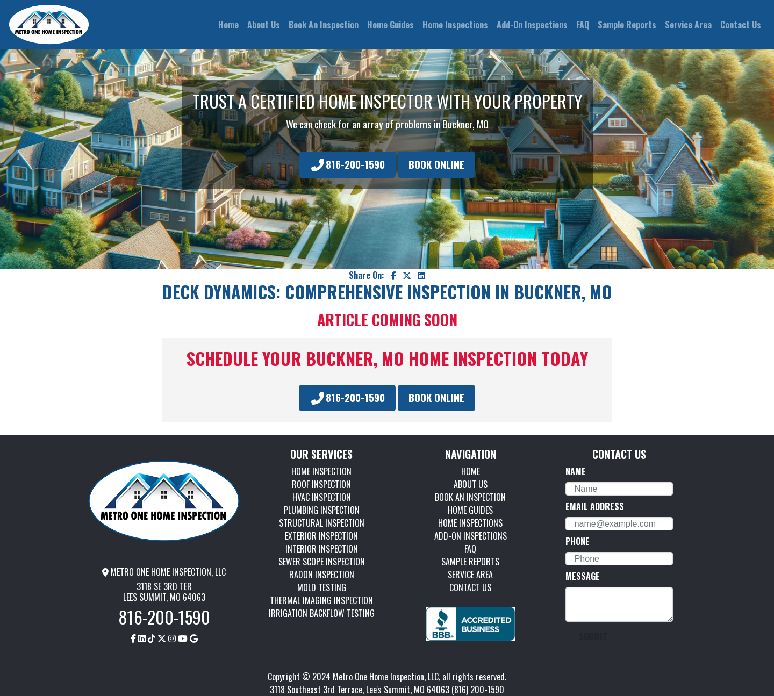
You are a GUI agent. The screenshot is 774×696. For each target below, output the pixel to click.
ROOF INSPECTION (321, 484)
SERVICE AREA (470, 574)
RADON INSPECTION (321, 574)
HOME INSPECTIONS (470, 522)
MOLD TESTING (321, 587)
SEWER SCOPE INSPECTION (321, 561)
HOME (470, 471)
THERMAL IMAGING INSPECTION (321, 600)
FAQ (470, 548)
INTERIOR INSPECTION (321, 548)
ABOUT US (471, 484)
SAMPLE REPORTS (470, 561)
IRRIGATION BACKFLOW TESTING (322, 613)
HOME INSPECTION (321, 471)
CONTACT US (470, 587)
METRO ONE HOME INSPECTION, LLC (164, 571)
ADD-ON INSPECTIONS (470, 535)
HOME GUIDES (470, 510)
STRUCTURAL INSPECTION (321, 522)
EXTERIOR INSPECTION (321, 535)
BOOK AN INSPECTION (470, 497)
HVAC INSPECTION (321, 497)
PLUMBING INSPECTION (322, 510)
